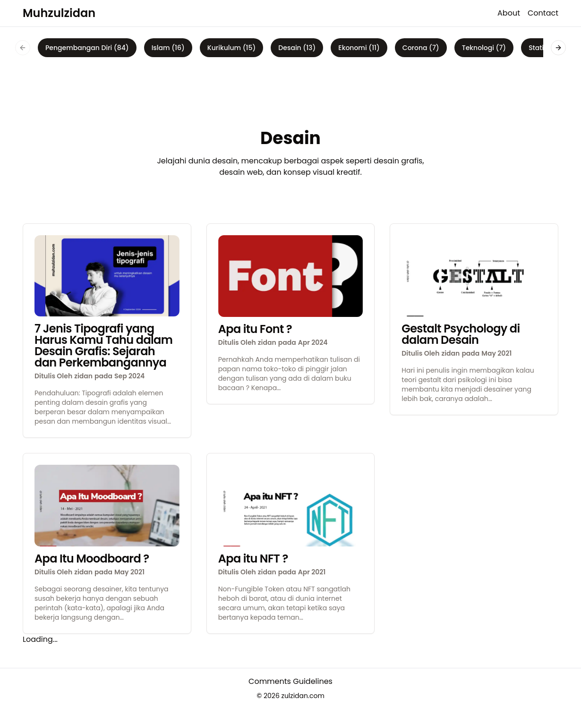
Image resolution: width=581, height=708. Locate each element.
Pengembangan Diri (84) (87, 47)
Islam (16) (168, 47)
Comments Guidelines (290, 681)
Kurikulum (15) (231, 47)
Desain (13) (297, 47)
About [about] (508, 13)
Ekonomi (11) (359, 47)
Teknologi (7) (484, 47)
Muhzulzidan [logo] (59, 13)
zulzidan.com (303, 695)
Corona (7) (420, 47)
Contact (543, 13)
